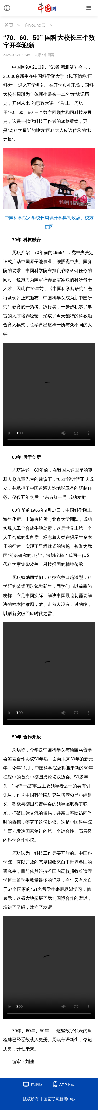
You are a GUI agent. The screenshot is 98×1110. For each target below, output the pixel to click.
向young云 (35, 25)
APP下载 (67, 1084)
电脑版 (37, 1084)
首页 (8, 25)
